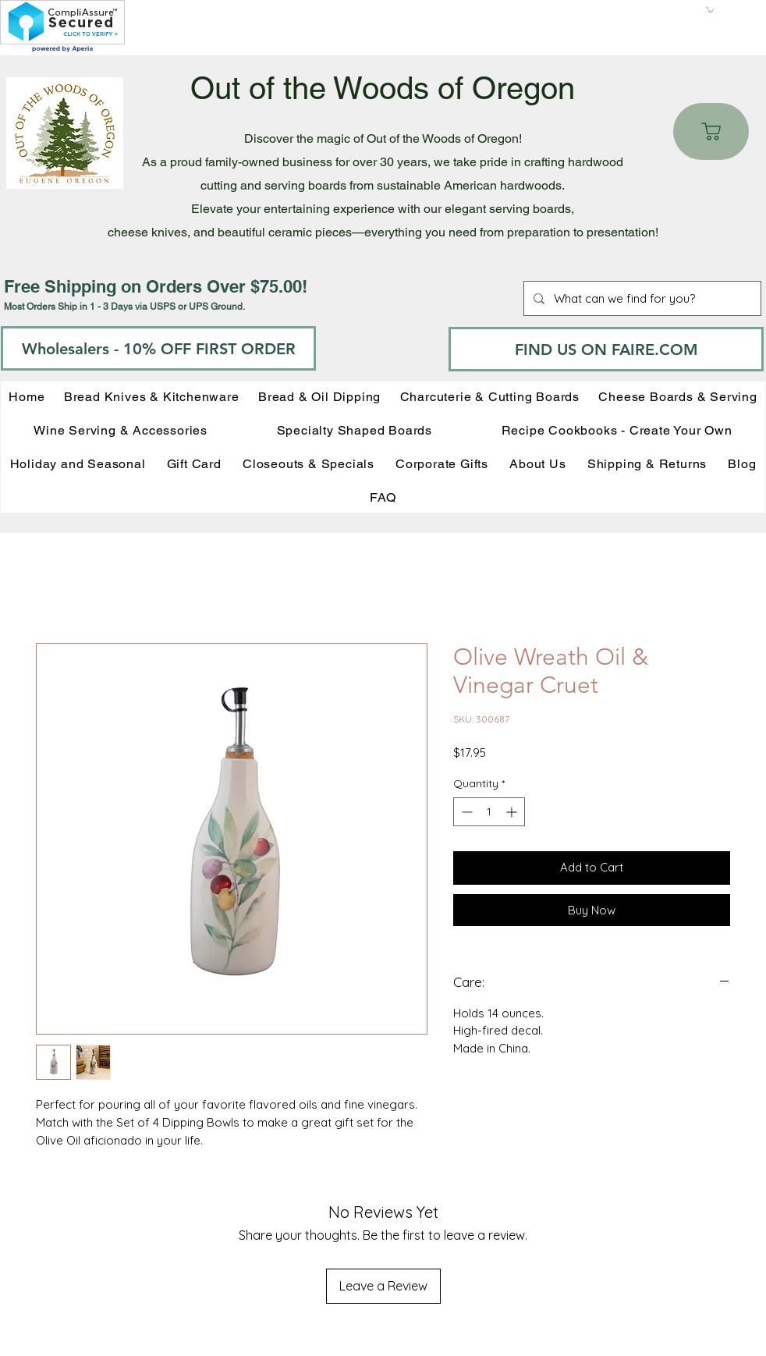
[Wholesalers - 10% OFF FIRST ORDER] (158, 348)
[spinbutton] (489, 811)
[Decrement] (465, 811)
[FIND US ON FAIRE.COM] (606, 349)
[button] (710, 9)
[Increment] (513, 811)
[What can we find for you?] (641, 298)
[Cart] (711, 131)
